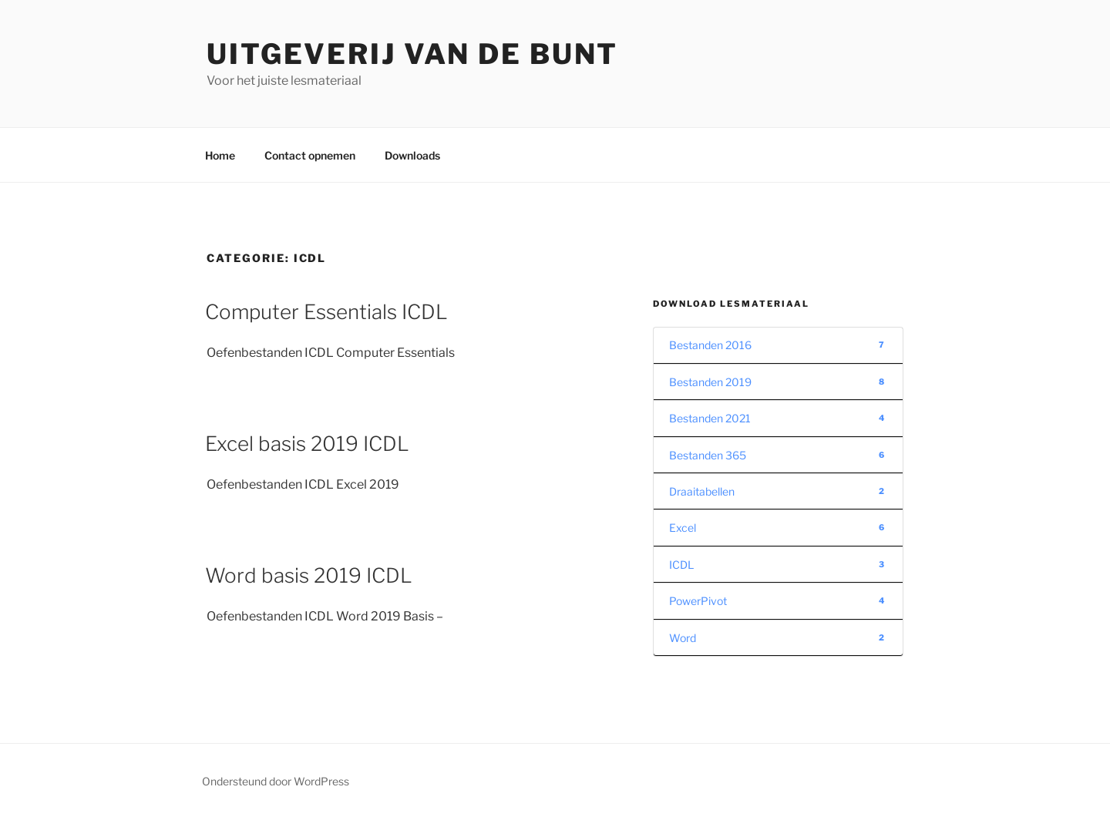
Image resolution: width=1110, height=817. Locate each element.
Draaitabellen (778, 491)
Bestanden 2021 (778, 418)
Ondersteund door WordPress (275, 781)
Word (778, 637)
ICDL (778, 564)
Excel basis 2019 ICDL (307, 444)
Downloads (412, 155)
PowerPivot (778, 600)
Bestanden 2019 (778, 381)
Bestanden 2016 (778, 344)
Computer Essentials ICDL (326, 312)
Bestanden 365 (778, 455)
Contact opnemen (309, 155)
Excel (778, 527)
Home (220, 155)
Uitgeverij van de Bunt (412, 54)
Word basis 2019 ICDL (308, 575)
